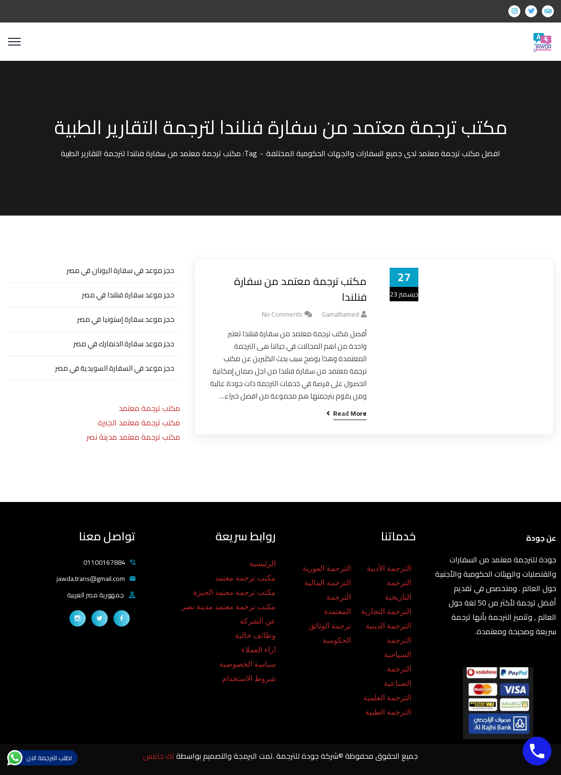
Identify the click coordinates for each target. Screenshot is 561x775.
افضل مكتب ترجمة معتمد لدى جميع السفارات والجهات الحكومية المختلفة (383, 153)
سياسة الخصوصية (247, 664)
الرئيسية (262, 563)
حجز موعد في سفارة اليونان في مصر (120, 270)
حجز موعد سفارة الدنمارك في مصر (123, 344)
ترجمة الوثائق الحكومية (330, 633)
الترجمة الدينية (388, 625)
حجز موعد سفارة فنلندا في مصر (128, 295)
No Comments (282, 314)
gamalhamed (340, 314)
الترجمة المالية (327, 582)
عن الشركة (258, 621)
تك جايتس (159, 756)
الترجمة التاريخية (398, 590)
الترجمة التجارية (386, 611)
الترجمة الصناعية (397, 676)
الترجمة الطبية (388, 712)
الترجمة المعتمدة (337, 604)
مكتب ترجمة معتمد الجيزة (139, 422)
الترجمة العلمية (387, 697)
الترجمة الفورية (327, 568)
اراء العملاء (258, 649)
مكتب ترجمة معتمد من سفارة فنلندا (300, 289)
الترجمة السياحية (397, 647)
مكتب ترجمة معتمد (149, 408)
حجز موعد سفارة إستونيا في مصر (125, 319)
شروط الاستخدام (249, 678)
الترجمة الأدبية (389, 568)
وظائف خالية (255, 635)
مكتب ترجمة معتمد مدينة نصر (133, 437)
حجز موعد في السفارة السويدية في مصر (114, 368)
